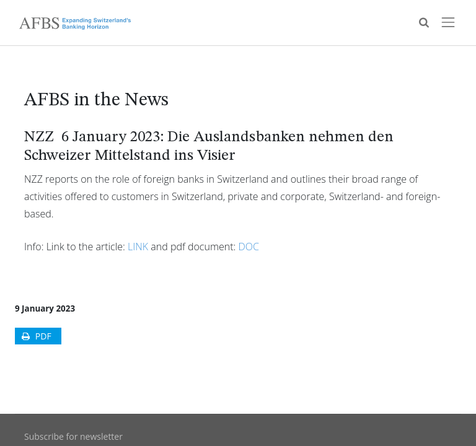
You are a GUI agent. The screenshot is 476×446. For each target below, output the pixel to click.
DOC (249, 246)
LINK (138, 246)
